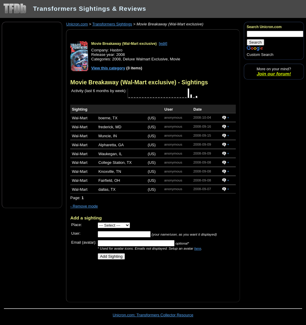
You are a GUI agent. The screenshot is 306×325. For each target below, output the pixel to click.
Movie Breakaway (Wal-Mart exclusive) (124, 44)
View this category (108, 68)
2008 (116, 59)
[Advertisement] (32, 114)
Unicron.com (77, 24)
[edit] (163, 43)
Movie (175, 59)
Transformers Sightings (112, 24)
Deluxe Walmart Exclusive (145, 59)
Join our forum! (274, 73)
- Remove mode (84, 206)
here (197, 248)
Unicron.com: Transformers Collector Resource (153, 315)
